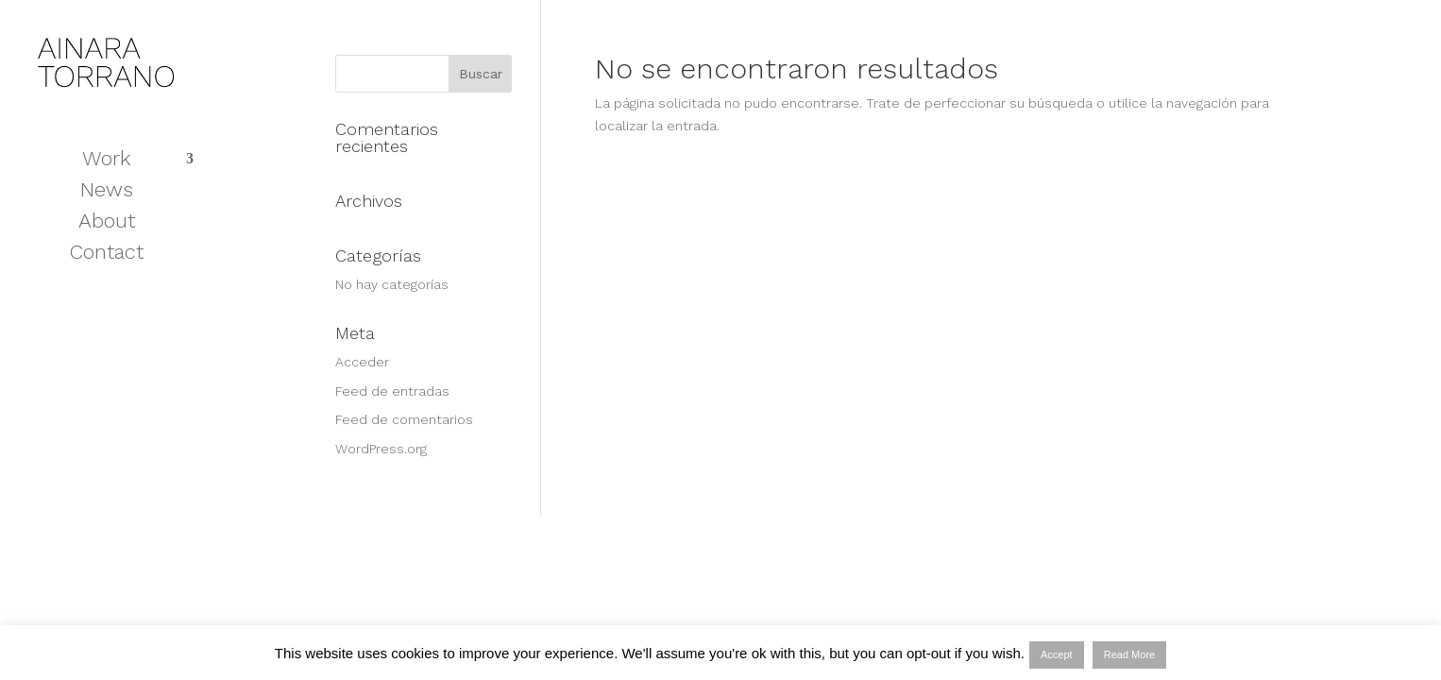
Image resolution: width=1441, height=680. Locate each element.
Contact (107, 255)
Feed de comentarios (404, 419)
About (106, 223)
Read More (1129, 654)
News (106, 192)
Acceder (362, 361)
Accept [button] (1057, 654)
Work (106, 161)
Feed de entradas (392, 391)
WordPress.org (381, 448)
